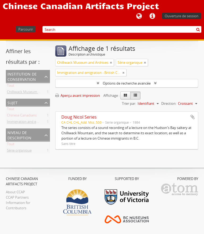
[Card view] (125, 95)
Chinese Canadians (22, 116)
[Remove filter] (111, 62)
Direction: (168, 103)
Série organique (19, 151)
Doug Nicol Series (79, 117)
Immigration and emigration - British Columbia (43, 122)
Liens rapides (152, 16)
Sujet (12, 102)
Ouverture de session (181, 16)
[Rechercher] (198, 29)
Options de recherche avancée (126, 83)
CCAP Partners (17, 197)
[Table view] (135, 95)
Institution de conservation (22, 76)
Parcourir (25, 29)
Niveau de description (19, 134)
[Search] (121, 29)
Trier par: (129, 103)
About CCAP (15, 192)
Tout (10, 86)
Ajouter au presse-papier (192, 117)
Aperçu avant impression (77, 95)
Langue (139, 16)
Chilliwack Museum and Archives (32, 92)
